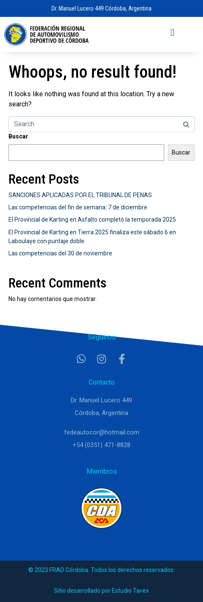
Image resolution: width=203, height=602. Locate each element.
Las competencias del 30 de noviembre (60, 253)
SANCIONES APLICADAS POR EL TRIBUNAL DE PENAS (80, 195)
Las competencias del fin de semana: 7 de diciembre (77, 207)
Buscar (18, 136)
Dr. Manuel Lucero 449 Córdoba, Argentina (101, 8)
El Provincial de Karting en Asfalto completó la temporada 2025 (92, 219)
